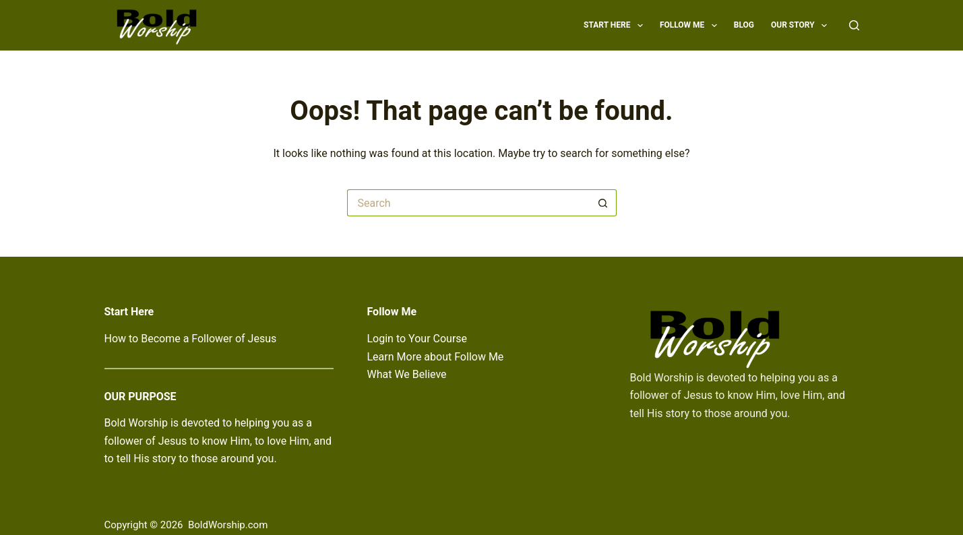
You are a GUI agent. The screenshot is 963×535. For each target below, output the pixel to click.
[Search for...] (468, 202)
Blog (744, 25)
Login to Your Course (417, 338)
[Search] (854, 25)
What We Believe (407, 374)
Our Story (801, 26)
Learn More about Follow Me (435, 356)
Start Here (616, 26)
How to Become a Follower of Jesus (190, 338)
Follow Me (691, 26)
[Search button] (603, 202)
